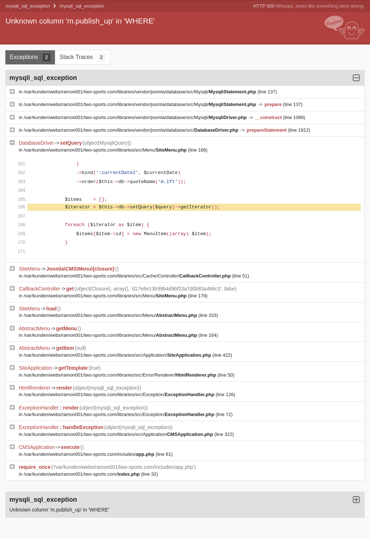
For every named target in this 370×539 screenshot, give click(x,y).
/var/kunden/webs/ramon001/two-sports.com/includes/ (90, 454)
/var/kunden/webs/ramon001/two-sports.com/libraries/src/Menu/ (106, 150)
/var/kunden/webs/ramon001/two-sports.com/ (82, 474)
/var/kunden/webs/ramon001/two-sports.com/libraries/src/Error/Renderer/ (121, 375)
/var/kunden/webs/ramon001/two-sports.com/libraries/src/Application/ (118, 355)
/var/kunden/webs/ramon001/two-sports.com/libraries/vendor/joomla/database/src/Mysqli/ (141, 91)
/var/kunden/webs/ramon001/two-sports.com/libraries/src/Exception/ (120, 394)
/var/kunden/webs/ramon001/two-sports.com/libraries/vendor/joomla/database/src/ (132, 130)
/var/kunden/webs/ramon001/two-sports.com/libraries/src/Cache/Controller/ (128, 276)
